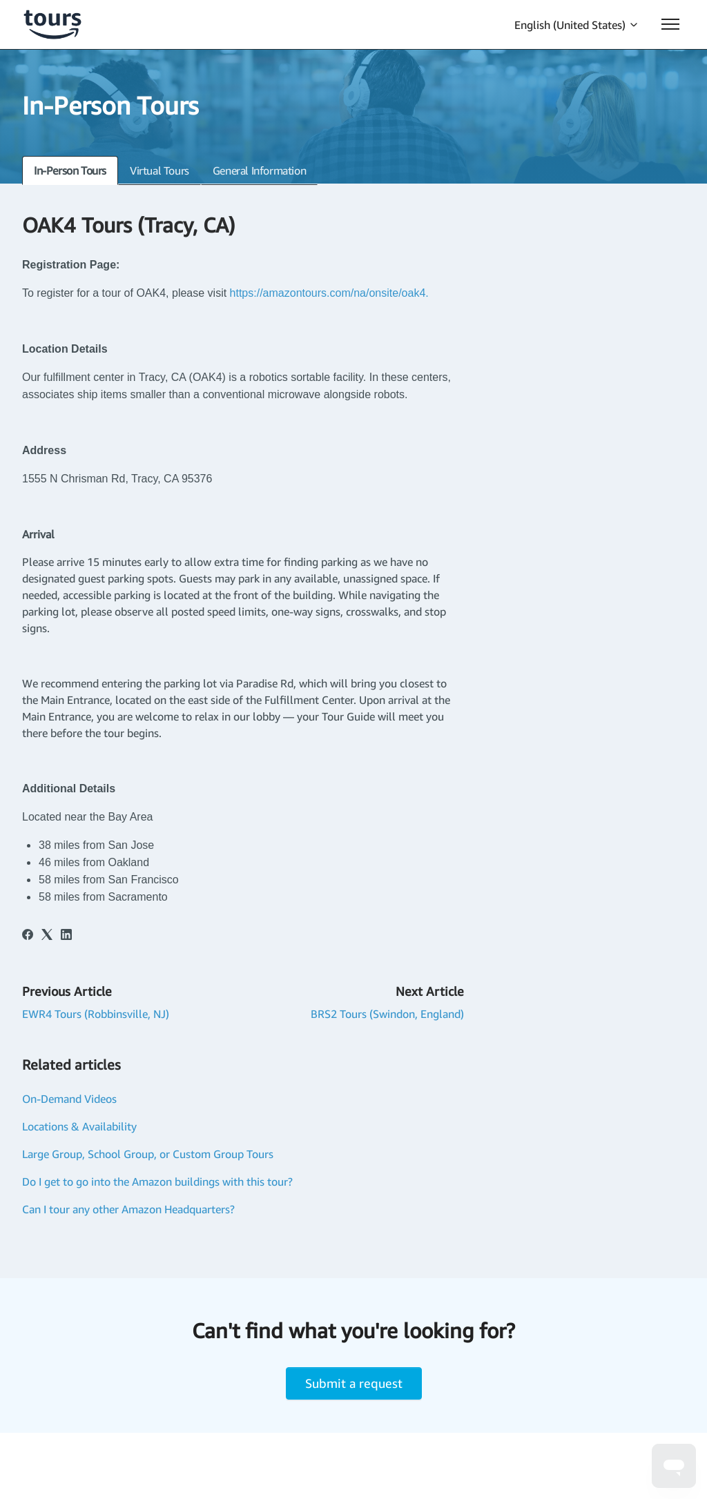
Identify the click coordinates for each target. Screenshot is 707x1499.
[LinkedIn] (66, 936)
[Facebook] (27, 936)
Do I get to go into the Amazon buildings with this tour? (157, 1181)
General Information (259, 170)
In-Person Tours (70, 170)
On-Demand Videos (69, 1099)
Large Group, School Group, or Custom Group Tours (147, 1154)
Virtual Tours (159, 170)
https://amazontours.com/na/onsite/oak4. (331, 293)
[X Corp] (46, 936)
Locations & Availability (79, 1126)
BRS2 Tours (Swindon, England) (387, 1014)
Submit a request (354, 1383)
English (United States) (576, 25)
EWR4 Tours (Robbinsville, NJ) (95, 1014)
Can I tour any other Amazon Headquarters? (128, 1209)
